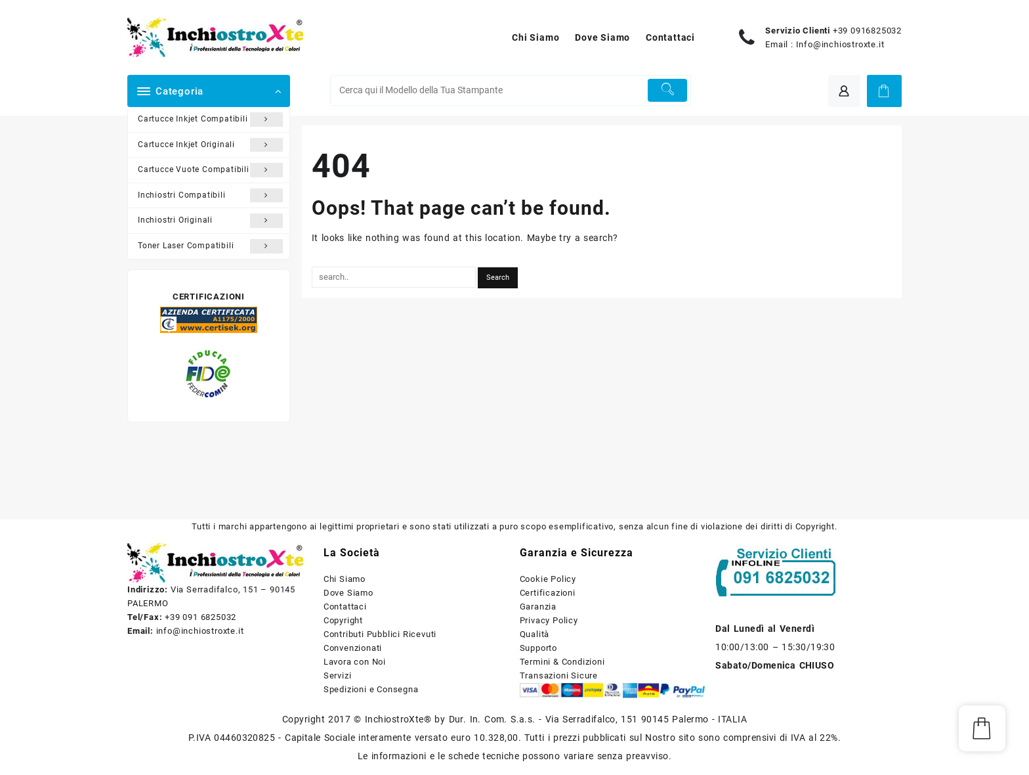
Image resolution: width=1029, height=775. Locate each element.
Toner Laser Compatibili (210, 246)
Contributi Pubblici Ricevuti (380, 634)
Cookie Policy (548, 579)
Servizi (338, 675)
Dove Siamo (348, 593)
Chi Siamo (345, 579)
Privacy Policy (549, 620)
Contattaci (345, 606)
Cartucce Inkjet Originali (210, 145)
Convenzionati (353, 648)
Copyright (343, 620)
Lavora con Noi (355, 662)
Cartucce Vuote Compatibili (210, 170)
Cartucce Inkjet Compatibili (210, 119)
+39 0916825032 (867, 30)
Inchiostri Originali (210, 220)
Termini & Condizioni (562, 662)
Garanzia (538, 606)
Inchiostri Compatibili (210, 195)
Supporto (538, 648)
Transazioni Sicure (559, 675)
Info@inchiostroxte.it (840, 44)
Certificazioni (548, 593)
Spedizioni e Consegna (371, 689)
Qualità (535, 634)
